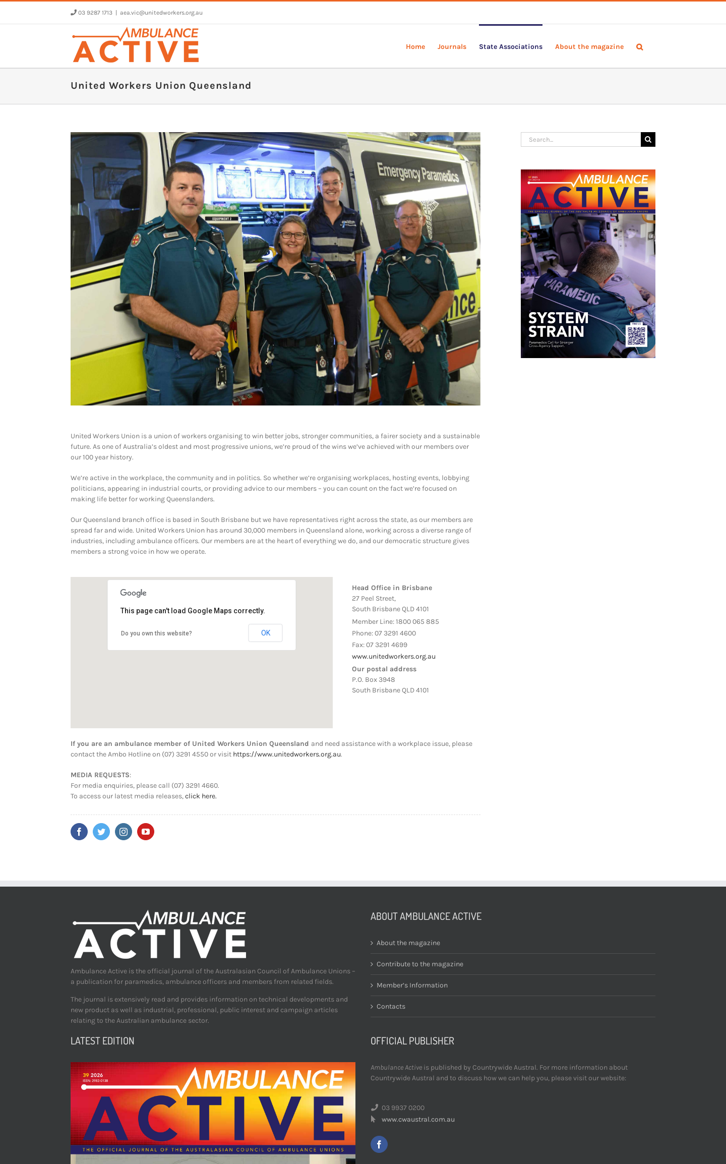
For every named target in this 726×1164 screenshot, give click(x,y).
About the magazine (408, 943)
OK (265, 633)
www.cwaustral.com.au (418, 1119)
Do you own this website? (156, 633)
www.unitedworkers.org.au (394, 656)
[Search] (648, 139)
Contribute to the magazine (420, 964)
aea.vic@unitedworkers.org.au (161, 12)
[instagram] (123, 831)
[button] (639, 46)
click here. (201, 796)
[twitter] (101, 831)
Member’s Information (412, 985)
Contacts (391, 1006)
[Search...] (581, 139)
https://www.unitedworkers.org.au (287, 754)
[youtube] (145, 831)
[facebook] (79, 831)
